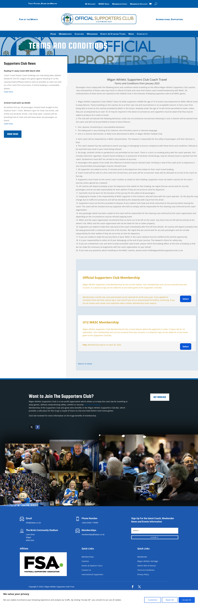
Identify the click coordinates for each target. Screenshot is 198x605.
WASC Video (103, 4)
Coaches (79, 34)
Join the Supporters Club (48, 63)
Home (53, 34)
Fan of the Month (28, 19)
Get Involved (159, 397)
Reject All (170, 600)
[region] (99, 597)
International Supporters (169, 19)
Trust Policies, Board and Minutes (42, 3)
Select (186, 298)
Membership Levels (119, 4)
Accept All (186, 600)
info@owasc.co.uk (33, 523)
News (131, 34)
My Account (90, 4)
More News (12, 134)
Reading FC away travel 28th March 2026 (22, 71)
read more (8, 91)
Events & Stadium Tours (113, 34)
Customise (152, 600)
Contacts (142, 34)
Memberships (65, 34)
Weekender (92, 34)
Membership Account (139, 4)
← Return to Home (84, 363)
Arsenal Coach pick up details (17, 103)
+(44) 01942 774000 (90, 523)
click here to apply (92, 404)
